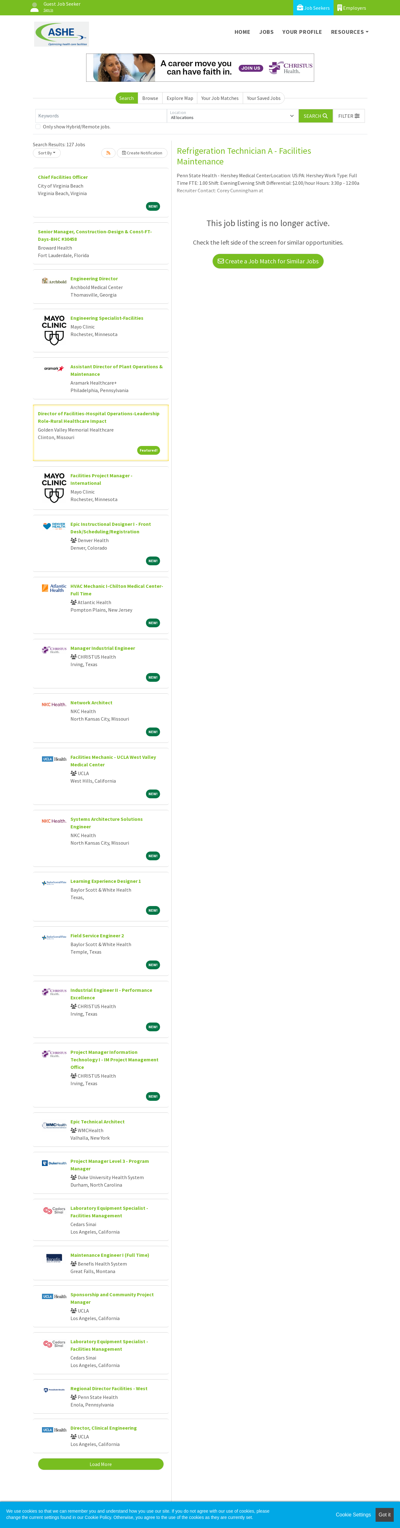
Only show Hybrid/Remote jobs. (77, 126)
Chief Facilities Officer (63, 177)
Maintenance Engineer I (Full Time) (109, 1255)
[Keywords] (101, 116)
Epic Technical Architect (97, 1121)
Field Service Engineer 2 (97, 935)
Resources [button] (347, 31)
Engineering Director (94, 278)
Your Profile (302, 31)
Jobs (266, 31)
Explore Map (180, 98)
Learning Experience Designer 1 (105, 881)
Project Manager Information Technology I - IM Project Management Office (114, 1059)
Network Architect (91, 702)
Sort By (45, 153)
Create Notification (142, 153)
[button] (349, 116)
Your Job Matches (220, 98)
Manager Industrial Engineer (102, 648)
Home (243, 31)
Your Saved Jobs (264, 98)
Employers (351, 8)
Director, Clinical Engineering (103, 1428)
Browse (150, 98)
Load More (101, 1464)
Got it (385, 1514)
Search (126, 98)
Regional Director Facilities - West (109, 1388)
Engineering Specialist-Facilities (106, 318)
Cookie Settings (353, 1514)
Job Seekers (313, 8)
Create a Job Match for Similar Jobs (268, 261)
